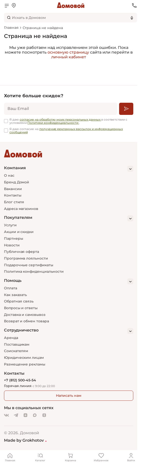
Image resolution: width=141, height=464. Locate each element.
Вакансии (13, 189)
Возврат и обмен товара (26, 321)
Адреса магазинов (21, 208)
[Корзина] (71, 457)
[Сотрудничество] (68, 331)
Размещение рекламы (24, 364)
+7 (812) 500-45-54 (20, 380)
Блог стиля (14, 202)
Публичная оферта (21, 251)
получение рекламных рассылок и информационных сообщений (66, 130)
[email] (60, 109)
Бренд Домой (16, 182)
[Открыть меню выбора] (13, 5)
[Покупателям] (68, 218)
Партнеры (13, 238)
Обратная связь (19, 301)
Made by (25, 440)
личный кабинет (68, 57)
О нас (9, 175)
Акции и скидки (19, 232)
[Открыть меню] (6, 5)
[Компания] (68, 169)
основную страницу (68, 52)
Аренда (11, 337)
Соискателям (16, 351)
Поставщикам (16, 344)
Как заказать (15, 295)
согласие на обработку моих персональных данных (60, 119)
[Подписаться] (126, 109)
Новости (12, 245)
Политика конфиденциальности (34, 271)
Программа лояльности (26, 258)
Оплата (10, 288)
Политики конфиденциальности (53, 123)
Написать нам (68, 395)
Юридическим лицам (24, 357)
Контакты (12, 195)
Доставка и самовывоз (25, 314)
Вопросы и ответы (21, 308)
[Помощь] (68, 281)
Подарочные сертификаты (28, 265)
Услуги (10, 225)
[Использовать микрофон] (132, 17)
